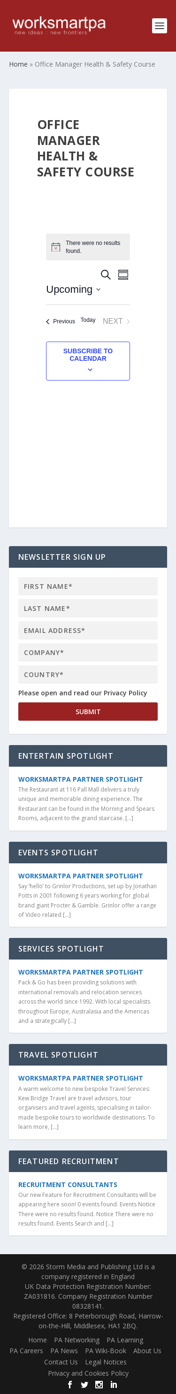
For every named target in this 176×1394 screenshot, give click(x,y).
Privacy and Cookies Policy (88, 1373)
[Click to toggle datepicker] (73, 289)
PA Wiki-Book (105, 1350)
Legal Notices (106, 1361)
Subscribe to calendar (88, 354)
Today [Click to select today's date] (87, 320)
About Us (147, 1350)
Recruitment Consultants (67, 1184)
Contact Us (61, 1361)
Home (37, 1339)
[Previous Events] (60, 321)
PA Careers (26, 1350)
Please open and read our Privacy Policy (82, 692)
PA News (64, 1350)
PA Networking (76, 1339)
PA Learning (125, 1339)
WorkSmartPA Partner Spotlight (80, 779)
